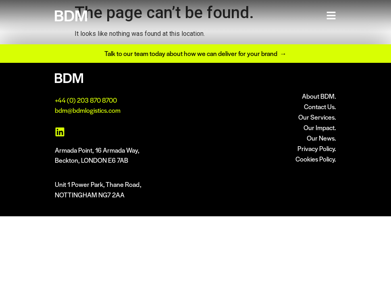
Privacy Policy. (316, 148)
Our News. (321, 138)
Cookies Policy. (315, 159)
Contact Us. (320, 106)
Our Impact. (320, 127)
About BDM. (319, 96)
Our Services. (317, 117)
